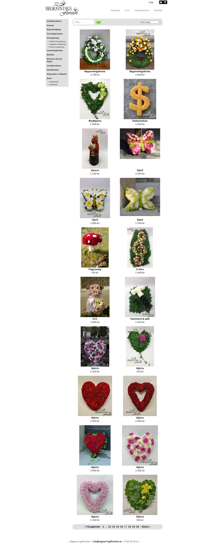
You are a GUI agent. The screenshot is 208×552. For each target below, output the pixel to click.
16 (121, 527)
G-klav (140, 269)
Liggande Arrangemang (58, 44)
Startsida (115, 10)
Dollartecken (140, 121)
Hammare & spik (140, 319)
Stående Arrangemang (58, 41)
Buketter (50, 55)
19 (133, 527)
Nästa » (146, 527)
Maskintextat (54, 82)
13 (109, 527)
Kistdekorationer (54, 21)
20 (137, 527)
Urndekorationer (54, 66)
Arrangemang (53, 38)
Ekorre (95, 170)
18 (129, 527)
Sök (99, 22)
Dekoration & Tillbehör (57, 74)
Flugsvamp (95, 269)
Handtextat (53, 85)
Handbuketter (53, 70)
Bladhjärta (95, 121)
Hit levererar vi (142, 10)
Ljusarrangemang (54, 50)
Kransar (50, 25)
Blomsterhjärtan (54, 29)
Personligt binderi (55, 34)
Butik (127, 10)
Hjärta (95, 368)
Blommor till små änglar (54, 60)
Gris (95, 319)
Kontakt (158, 10)
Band (49, 78)
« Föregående (92, 527)
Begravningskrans (94, 71)
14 (113, 527)
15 (117, 527)
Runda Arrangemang (57, 47)
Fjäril (140, 170)
